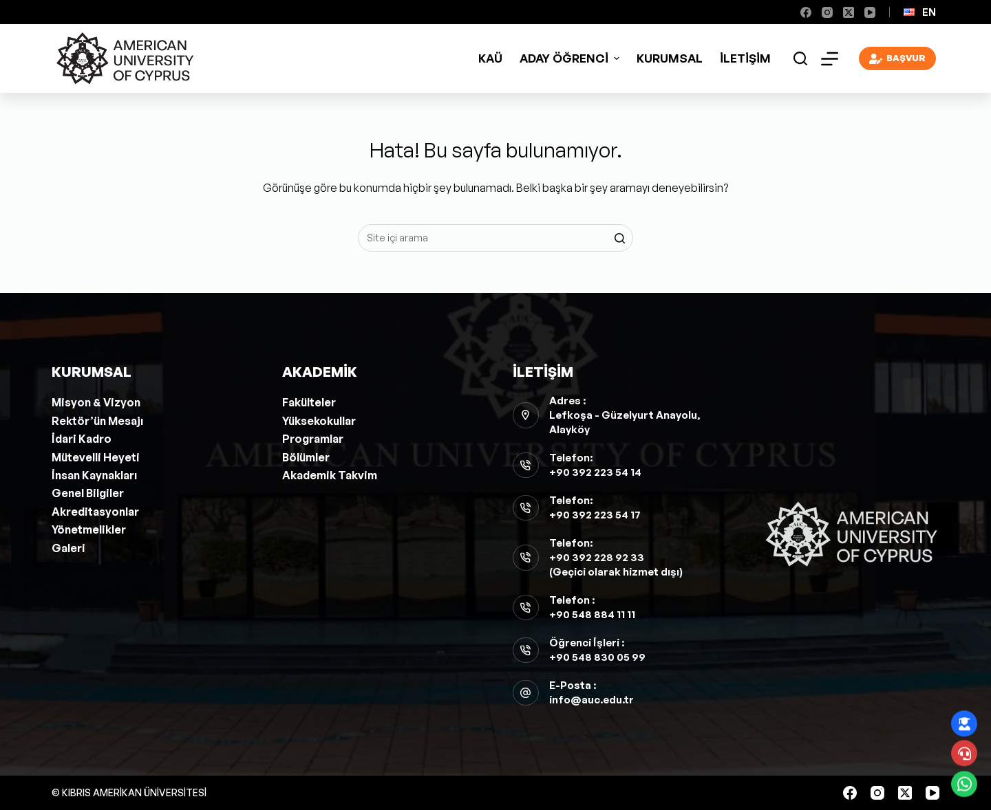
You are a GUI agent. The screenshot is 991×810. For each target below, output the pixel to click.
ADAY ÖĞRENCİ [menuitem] (571, 58)
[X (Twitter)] (848, 12)
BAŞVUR (897, 58)
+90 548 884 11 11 (592, 614)
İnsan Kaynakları (94, 475)
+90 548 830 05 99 (597, 657)
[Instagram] (827, 12)
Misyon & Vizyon (96, 402)
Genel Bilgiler (88, 493)
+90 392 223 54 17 (595, 514)
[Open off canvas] (829, 58)
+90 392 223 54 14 (595, 472)
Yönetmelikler (89, 529)
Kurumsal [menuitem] (670, 58)
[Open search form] (800, 58)
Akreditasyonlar (95, 511)
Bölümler (306, 457)
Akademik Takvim (329, 475)
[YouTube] (869, 12)
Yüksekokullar (319, 421)
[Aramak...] (495, 238)
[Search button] (619, 238)
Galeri (68, 548)
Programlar (312, 439)
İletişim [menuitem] (745, 58)
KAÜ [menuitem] (490, 58)
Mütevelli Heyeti (96, 457)
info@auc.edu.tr (591, 699)
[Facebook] (805, 12)
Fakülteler (309, 402)
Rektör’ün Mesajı (97, 421)
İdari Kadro (81, 439)
